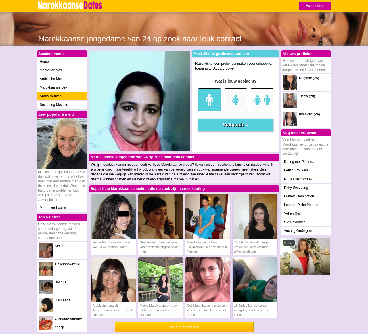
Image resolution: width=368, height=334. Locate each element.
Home (44, 62)
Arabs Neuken (51, 96)
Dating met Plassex (299, 162)
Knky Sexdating (296, 188)
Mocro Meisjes (51, 70)
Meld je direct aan (184, 327)
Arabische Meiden (53, 79)
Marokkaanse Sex (53, 87)
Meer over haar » (53, 208)
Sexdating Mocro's (54, 105)
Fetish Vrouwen (296, 170)
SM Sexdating (295, 222)
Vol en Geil (292, 213)
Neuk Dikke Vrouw (298, 179)
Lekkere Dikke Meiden (301, 205)
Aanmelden (315, 6)
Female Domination (299, 196)
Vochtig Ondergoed (299, 231)
